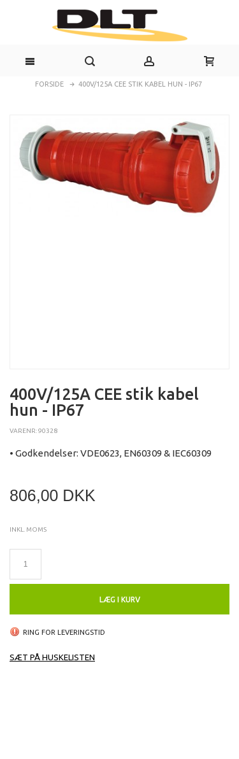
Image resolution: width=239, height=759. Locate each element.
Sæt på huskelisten (52, 657)
